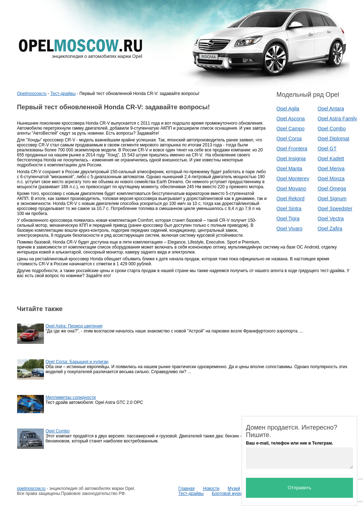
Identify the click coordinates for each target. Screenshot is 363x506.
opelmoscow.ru (31, 488)
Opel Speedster (335, 208)
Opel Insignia (291, 158)
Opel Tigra (288, 218)
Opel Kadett (331, 158)
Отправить (299, 487)
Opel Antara (331, 108)
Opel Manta (289, 168)
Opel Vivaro (290, 228)
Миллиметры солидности (71, 397)
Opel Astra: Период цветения (74, 326)
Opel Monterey (293, 178)
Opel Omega (332, 188)
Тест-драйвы (63, 93)
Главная (186, 488)
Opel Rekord (291, 198)
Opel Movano (291, 188)
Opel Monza (331, 178)
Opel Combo (332, 128)
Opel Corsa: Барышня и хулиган (77, 361)
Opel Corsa (289, 138)
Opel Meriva (331, 168)
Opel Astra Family (337, 118)
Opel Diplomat (333, 138)
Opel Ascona (291, 118)
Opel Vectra (331, 218)
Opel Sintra (289, 208)
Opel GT (327, 148)
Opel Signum (332, 198)
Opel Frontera (292, 148)
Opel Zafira (330, 228)
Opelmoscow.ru (32, 93)
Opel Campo (291, 128)
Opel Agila (288, 108)
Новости (211, 488)
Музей (234, 488)
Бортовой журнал (229, 493)
